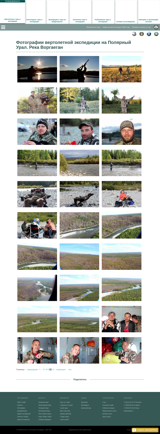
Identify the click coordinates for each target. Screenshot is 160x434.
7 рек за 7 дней (65, 402)
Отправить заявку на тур (141, 27)
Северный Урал (43, 402)
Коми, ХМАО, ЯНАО (44, 417)
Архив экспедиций (23, 419)
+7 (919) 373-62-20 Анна (131, 408)
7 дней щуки (64, 408)
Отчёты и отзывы (22, 417)
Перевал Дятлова (65, 414)
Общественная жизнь (109, 411)
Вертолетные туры (94, 27)
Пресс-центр (106, 417)
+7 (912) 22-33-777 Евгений (132, 402)
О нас (104, 402)
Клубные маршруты (44, 419)
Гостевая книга (107, 414)
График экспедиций (23, 414)
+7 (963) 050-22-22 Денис (132, 405)
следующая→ (61, 369)
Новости (20, 405)
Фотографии (21, 408)
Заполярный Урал (44, 411)
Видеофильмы (22, 411)
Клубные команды (108, 408)
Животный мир (86, 408)
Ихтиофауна (85, 405)
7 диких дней (64, 419)
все (70, 369)
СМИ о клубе (21, 402)
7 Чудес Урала (64, 417)
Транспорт (84, 402)
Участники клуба (107, 405)
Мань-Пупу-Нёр (65, 411)
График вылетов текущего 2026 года (116, 27)
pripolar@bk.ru (128, 411)
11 (53, 369)
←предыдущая (31, 369)
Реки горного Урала (44, 414)
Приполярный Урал (44, 405)
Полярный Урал (43, 408)
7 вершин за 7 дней (66, 405)
